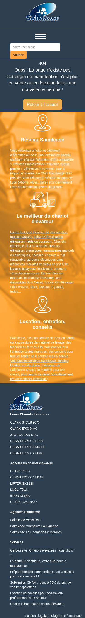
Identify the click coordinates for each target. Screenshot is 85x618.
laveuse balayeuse (23, 269)
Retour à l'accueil (42, 104)
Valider (18, 55)
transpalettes (52, 250)
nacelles (37, 255)
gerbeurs (33, 259)
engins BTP (60, 264)
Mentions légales (36, 616)
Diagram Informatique (66, 616)
